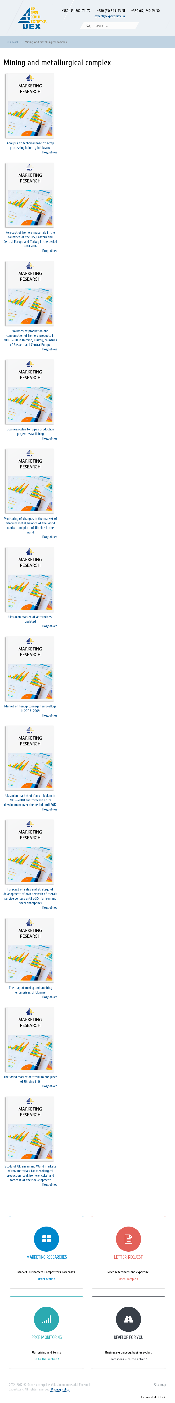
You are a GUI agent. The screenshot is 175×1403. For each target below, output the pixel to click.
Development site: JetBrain (153, 1397)
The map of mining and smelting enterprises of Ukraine (30, 990)
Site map (160, 1385)
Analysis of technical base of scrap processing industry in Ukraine (30, 145)
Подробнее (49, 152)
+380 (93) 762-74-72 (75, 11)
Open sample (128, 1279)
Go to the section (46, 1359)
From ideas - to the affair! (129, 1359)
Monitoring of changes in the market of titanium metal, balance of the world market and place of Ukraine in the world (30, 525)
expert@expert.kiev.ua (110, 16)
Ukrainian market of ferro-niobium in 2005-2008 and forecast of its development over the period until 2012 (30, 800)
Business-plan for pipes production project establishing (30, 431)
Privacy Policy (59, 1389)
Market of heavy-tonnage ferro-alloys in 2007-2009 (30, 708)
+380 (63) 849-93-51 (110, 11)
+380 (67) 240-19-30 (145, 11)
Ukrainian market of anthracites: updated (30, 619)
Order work (46, 1279)
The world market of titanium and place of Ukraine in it (30, 1079)
